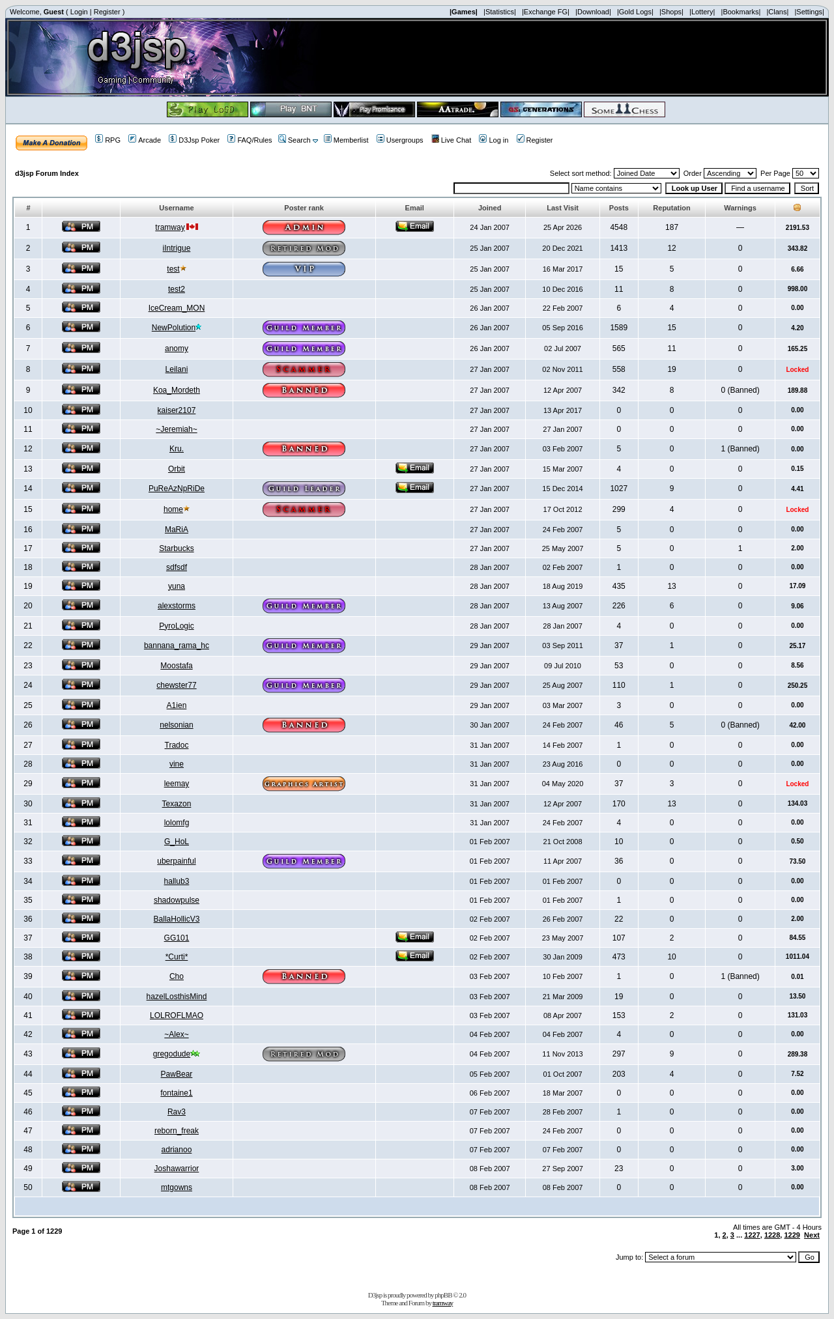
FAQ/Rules (249, 140)
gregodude (171, 1053)
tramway (169, 227)
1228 (772, 1235)
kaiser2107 (177, 410)
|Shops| (671, 12)
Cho (176, 976)
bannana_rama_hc (176, 645)
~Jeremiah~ (176, 429)
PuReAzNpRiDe (177, 488)
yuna (176, 586)
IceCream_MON (177, 308)
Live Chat (451, 140)
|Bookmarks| (741, 12)
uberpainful (176, 861)
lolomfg (177, 822)
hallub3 (177, 881)
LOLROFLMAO (176, 1015)
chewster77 (176, 685)
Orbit (176, 469)
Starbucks (176, 548)
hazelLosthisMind (177, 996)
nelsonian (176, 725)
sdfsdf (176, 567)
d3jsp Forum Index (47, 173)
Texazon (177, 803)
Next (812, 1235)
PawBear (177, 1074)
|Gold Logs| (635, 12)
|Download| (593, 12)
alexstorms (176, 605)
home (173, 509)
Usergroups (400, 140)
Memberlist (346, 140)
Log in (493, 140)
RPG (108, 140)
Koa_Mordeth (176, 390)
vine (176, 764)
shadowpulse (176, 900)
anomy (176, 348)
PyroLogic (176, 626)
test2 (176, 289)
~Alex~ (176, 1034)
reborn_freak (176, 1130)
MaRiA (176, 529)
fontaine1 (176, 1093)
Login (79, 12)
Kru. (176, 448)
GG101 (177, 938)
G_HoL (176, 841)
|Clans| (777, 12)
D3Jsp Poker (194, 140)
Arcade (144, 140)
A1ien (177, 705)
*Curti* (176, 956)
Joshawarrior (176, 1168)
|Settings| (809, 12)
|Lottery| (702, 12)
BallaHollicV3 (177, 919)
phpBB (443, 1295)
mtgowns (176, 1187)
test (173, 269)
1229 (791, 1235)
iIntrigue (177, 248)
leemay (177, 783)
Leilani (176, 369)
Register (107, 12)
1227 (752, 1235)
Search (294, 140)
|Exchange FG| (545, 12)
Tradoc (177, 745)
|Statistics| (499, 12)
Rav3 (176, 1111)
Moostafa (176, 665)
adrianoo (177, 1149)
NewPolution (173, 327)
